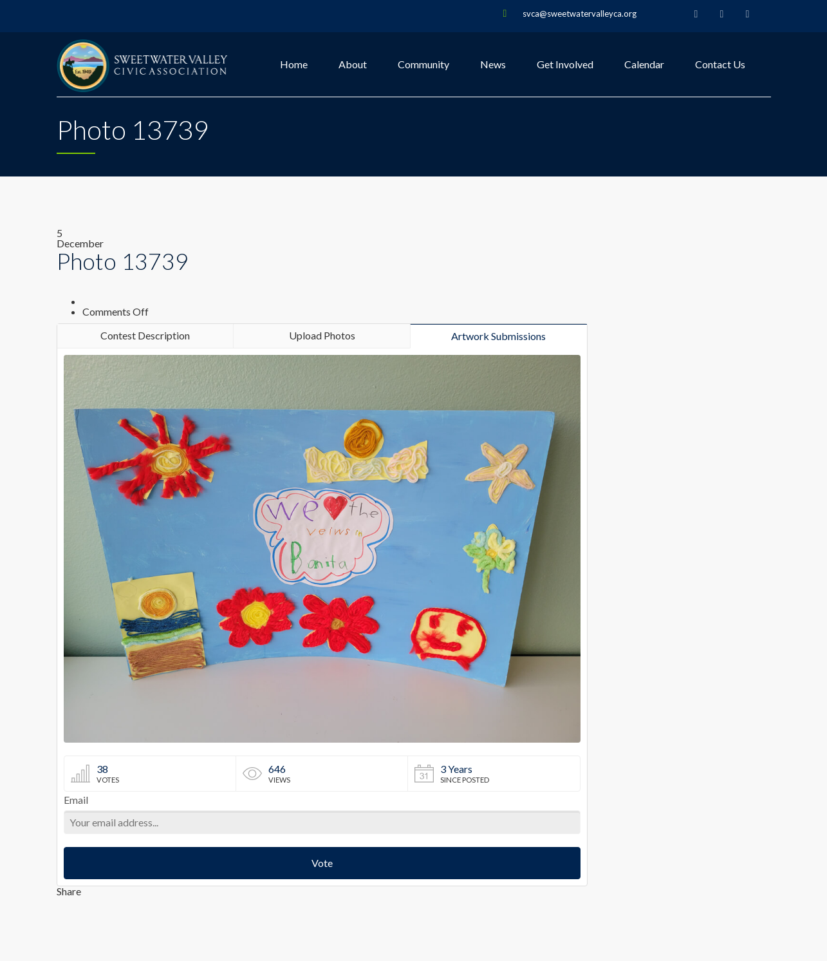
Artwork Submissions (498, 336)
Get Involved (565, 64)
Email (76, 800)
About (353, 64)
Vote (322, 863)
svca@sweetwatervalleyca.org (580, 13)
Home (294, 64)
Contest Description (145, 335)
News (493, 64)
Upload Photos (322, 335)
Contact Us (720, 64)
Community (423, 64)
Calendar (644, 64)
